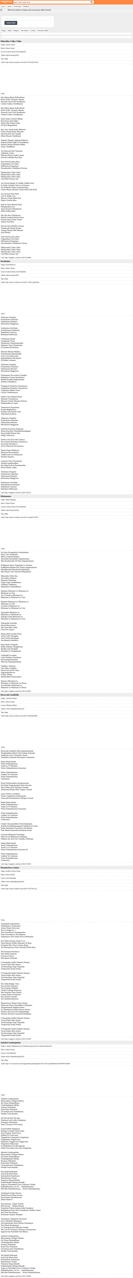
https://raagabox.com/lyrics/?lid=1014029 (18, 691)
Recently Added (43, 30)
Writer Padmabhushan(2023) (15, 709)
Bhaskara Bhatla (11, 705)
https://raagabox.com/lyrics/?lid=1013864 (18, 1276)
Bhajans (16, 30)
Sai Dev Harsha (39, 1046)
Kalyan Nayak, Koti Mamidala (16, 52)
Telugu (3, 30)
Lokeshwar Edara (11, 698)
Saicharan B (48, 1046)
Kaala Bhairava (10, 265)
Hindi (9, 30)
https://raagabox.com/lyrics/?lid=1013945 (18, 864)
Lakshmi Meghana (12, 1046)
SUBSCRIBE (10, 23)
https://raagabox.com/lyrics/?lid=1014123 (18, 492)
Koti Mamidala (11, 878)
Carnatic (33, 30)
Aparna (31, 1046)
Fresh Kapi (17, 6)
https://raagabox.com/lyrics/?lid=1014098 (18, 257)
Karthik (8, 871)
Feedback (26, 6)
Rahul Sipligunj (11, 500)
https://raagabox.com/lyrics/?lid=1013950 (18, 1039)
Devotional (24, 30)
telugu (6, 59)
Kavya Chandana (23, 1046)
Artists (9, 6)
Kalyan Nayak (10, 45)
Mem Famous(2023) (12, 55)
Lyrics (3, 6)
